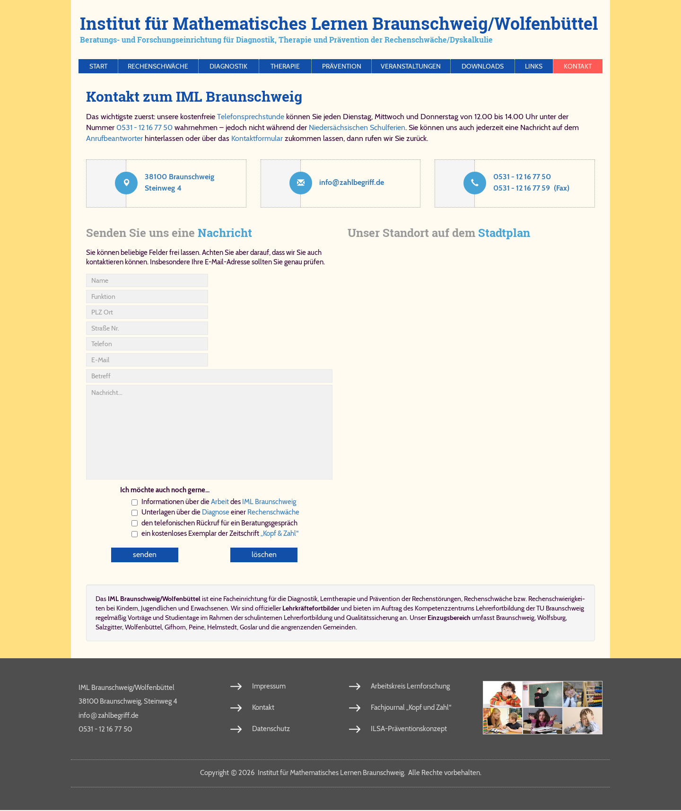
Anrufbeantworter (114, 138)
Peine (196, 627)
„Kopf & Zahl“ (279, 533)
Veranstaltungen (411, 66)
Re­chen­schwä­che (273, 512)
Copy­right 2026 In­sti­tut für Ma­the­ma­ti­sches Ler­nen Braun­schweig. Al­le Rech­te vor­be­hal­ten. (340, 773)
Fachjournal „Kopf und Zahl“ (411, 708)
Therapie (285, 66)
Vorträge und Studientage (163, 618)
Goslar (248, 627)
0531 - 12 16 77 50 (144, 127)
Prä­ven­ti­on (384, 599)
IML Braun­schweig (269, 501)
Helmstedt (222, 627)
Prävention (341, 66)
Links (533, 66)
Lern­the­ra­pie (338, 599)
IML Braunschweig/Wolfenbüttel (127, 688)
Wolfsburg (551, 618)
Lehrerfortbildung (308, 618)
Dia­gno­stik (302, 599)
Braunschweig (515, 618)
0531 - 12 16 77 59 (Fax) (531, 187)
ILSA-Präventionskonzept (409, 729)
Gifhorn (175, 627)
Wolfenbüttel (143, 627)
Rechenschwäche (158, 66)
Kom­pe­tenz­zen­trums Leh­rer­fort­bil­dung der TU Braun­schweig (499, 608)
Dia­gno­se (215, 512)
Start (98, 66)
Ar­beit (220, 501)
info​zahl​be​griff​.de (351, 182)
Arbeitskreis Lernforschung (410, 686)
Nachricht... (209, 432)
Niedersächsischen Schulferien (357, 127)
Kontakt (578, 66)
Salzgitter (109, 627)
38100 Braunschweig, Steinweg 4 (128, 702)
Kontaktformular (257, 138)
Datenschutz (271, 729)
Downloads (483, 66)
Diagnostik (228, 66)
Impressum (269, 686)
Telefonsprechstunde (250, 116)
